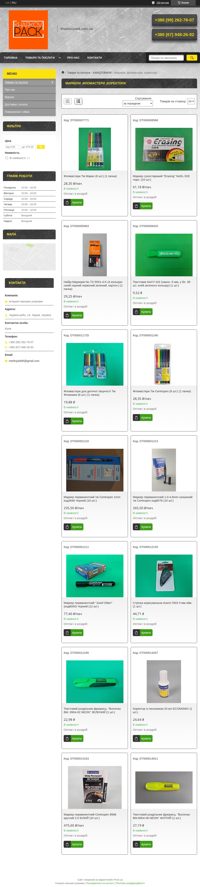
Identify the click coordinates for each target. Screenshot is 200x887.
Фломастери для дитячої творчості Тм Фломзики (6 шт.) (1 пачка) (89, 393)
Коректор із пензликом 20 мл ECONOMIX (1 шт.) (162, 710)
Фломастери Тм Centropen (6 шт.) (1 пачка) (162, 391)
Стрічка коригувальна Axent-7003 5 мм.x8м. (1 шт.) (162, 604)
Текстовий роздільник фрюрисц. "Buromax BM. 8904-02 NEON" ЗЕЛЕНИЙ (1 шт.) (92, 710)
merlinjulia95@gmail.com (24, 360)
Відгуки (9, 97)
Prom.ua (118, 879)
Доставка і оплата (16, 104)
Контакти (94, 57)
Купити (77, 202)
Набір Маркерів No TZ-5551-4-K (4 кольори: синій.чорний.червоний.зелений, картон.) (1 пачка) (93, 285)
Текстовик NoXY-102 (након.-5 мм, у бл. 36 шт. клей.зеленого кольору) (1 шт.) (161, 283)
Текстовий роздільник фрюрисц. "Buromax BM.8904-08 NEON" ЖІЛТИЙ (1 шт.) (161, 816)
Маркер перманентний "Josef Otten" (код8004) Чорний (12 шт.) (88, 604)
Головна (10, 57)
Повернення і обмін (17, 111)
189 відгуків (162, 2)
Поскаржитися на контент (100, 883)
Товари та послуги (40, 57)
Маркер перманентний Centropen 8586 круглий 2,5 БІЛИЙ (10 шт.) (90, 816)
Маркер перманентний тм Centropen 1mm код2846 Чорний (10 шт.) (92, 498)
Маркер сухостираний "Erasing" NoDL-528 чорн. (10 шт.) (161, 177)
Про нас (73, 57)
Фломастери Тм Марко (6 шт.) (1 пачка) (90, 176)
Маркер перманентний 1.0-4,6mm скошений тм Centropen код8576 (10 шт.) (162, 498)
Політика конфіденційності (130, 883)
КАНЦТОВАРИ (102, 72)
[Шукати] (192, 58)
